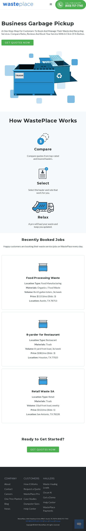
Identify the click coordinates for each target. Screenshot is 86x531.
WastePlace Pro (32, 493)
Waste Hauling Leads (50, 486)
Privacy (51, 521)
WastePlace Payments (49, 509)
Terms (46, 521)
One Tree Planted (13, 498)
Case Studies (30, 498)
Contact (8, 489)
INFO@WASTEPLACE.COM (34, 521)
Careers (8, 493)
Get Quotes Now (43, 449)
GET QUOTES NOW (17, 42)
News (7, 508)
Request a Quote (32, 489)
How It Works (31, 484)
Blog (6, 503)
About (7, 484)
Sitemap (57, 521)
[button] (51, 4)
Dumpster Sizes (31, 503)
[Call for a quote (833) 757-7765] (70, 4)
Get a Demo (49, 497)
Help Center (30, 508)
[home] (17, 4)
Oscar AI (47, 492)
